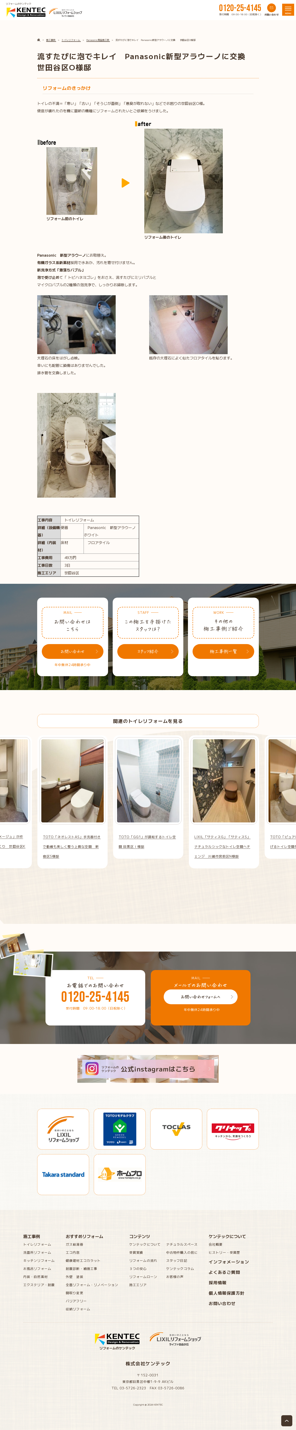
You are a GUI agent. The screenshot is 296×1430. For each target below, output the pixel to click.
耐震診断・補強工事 (81, 1268)
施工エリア (138, 1284)
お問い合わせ (222, 1303)
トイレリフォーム (37, 1244)
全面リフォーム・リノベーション (92, 1284)
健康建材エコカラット (83, 1260)
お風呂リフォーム (37, 1268)
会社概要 (216, 1244)
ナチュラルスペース (182, 1244)
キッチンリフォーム (39, 1260)
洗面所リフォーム (37, 1252)
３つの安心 (138, 1268)
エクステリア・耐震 (39, 1284)
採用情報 (218, 1282)
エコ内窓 (73, 1252)
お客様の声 (175, 1276)
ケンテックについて (145, 1244)
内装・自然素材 (35, 1276)
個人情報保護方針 (227, 1293)
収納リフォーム (78, 1309)
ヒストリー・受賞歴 (224, 1252)
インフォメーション (229, 1262)
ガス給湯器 (74, 1244)
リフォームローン (143, 1276)
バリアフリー (76, 1301)
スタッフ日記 (176, 1260)
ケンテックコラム (180, 1268)
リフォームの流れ (143, 1260)
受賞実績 (136, 1252)
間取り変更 (74, 1292)
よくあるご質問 (224, 1272)
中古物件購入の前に (182, 1252)
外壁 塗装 (74, 1276)
